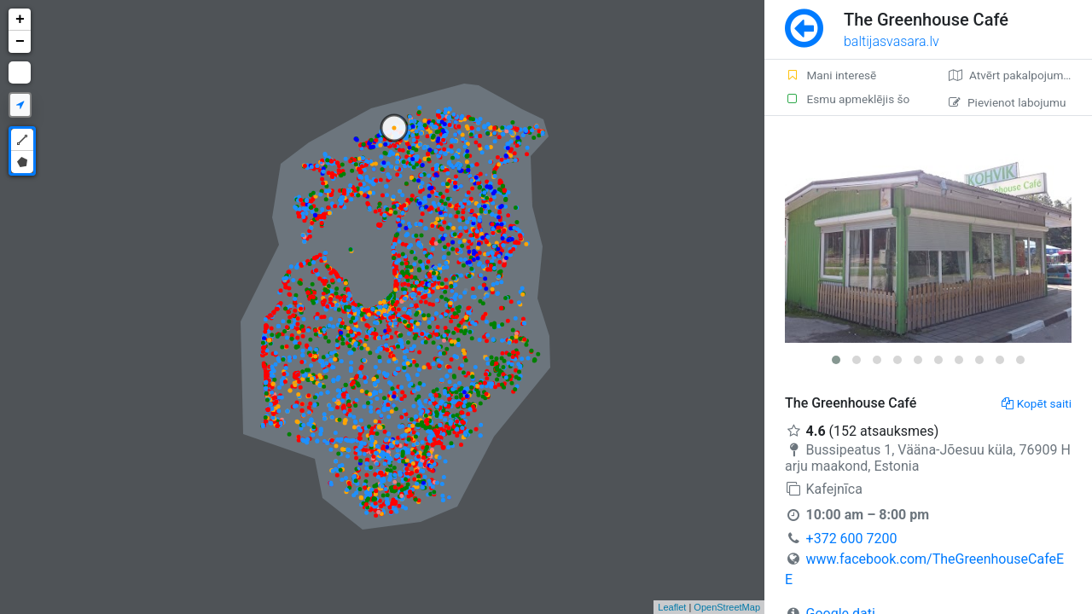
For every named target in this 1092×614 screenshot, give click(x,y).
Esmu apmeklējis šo (847, 99)
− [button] (20, 42)
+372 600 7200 (851, 538)
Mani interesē (830, 75)
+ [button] (20, 19)
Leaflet (672, 607)
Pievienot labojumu (1007, 102)
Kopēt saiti (1037, 403)
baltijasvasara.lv (891, 41)
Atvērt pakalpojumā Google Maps (1020, 75)
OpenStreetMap (727, 607)
